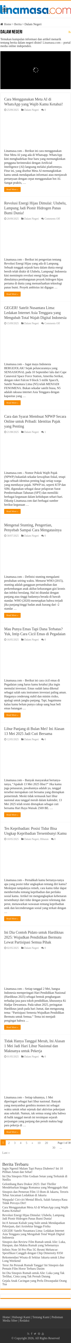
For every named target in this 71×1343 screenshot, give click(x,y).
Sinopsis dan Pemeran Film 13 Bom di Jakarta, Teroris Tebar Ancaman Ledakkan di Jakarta (35, 1193)
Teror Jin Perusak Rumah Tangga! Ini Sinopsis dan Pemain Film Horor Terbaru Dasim (33, 1267)
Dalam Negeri (31, 109)
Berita (18, 24)
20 (46, 1142)
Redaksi (25, 1320)
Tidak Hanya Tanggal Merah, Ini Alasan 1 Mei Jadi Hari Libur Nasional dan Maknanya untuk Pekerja (34, 1046)
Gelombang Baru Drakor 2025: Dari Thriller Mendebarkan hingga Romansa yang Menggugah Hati (35, 1185)
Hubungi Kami (21, 1317)
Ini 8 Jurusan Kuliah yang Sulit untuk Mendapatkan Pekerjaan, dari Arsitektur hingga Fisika (33, 1224)
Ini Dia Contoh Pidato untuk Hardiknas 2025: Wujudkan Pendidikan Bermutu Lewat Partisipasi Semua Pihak (34, 937)
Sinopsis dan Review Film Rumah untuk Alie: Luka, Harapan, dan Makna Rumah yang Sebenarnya (34, 1243)
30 (53, 1147)
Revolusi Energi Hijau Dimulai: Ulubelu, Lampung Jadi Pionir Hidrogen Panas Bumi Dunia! (35, 208)
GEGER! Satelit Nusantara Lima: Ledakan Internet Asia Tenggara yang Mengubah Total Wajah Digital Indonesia (35, 313)
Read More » (12, 189)
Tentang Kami (41, 1317)
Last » (6, 1152)
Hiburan (44, 839)
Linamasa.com (51, 42)
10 (39, 1142)
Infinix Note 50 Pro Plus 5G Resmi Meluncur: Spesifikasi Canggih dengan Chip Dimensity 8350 (32, 1251)
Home (5, 24)
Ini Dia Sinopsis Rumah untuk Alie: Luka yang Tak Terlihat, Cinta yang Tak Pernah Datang (33, 1274)
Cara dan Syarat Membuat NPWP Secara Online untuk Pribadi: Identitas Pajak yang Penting (35, 421)
